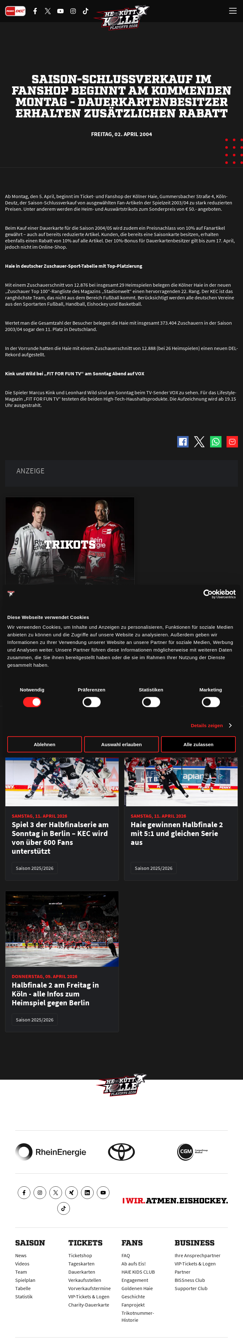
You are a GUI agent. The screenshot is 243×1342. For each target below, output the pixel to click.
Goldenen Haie (137, 1288)
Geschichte (133, 1296)
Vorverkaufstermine (89, 1288)
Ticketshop (80, 1255)
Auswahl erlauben (121, 744)
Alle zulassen (199, 744)
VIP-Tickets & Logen (88, 1296)
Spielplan (25, 1280)
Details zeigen (207, 725)
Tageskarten (81, 1263)
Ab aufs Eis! (134, 1263)
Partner (182, 1272)
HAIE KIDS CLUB (138, 1272)
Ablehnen (44, 744)
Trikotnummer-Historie (138, 1316)
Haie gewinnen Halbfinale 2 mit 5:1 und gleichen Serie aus (177, 833)
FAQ (126, 1255)
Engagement (135, 1280)
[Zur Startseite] (121, 17)
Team (21, 1272)
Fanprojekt (133, 1304)
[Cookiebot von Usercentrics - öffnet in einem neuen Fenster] (208, 594)
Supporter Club (191, 1288)
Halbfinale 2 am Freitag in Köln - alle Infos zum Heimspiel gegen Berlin (55, 994)
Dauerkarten (81, 1272)
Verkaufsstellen (84, 1280)
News (21, 1255)
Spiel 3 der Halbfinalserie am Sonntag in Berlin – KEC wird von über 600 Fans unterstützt (60, 838)
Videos (22, 1263)
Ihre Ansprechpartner (198, 1255)
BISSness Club (190, 1280)
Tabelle (23, 1288)
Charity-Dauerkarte (88, 1304)
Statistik (24, 1296)
